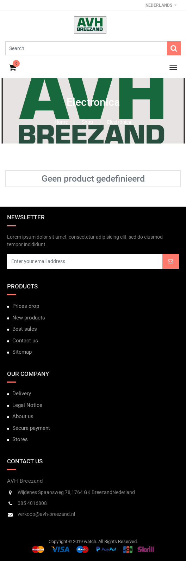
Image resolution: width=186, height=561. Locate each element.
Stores (20, 439)
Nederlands (159, 5)
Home (61, 122)
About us (22, 416)
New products (28, 318)
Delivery (21, 393)
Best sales (24, 329)
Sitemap (22, 352)
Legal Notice (27, 405)
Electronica (119, 122)
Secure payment (31, 428)
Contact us (25, 340)
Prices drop (25, 306)
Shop (87, 122)
